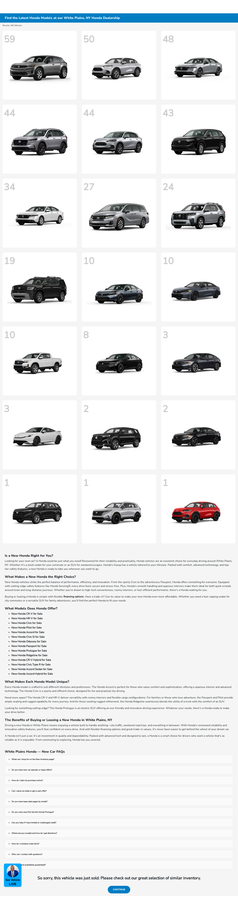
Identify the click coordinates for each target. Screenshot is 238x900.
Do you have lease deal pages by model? (29, 801)
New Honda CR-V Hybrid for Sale (31, 660)
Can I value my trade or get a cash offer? (29, 791)
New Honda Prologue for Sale (29, 651)
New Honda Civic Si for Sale (28, 637)
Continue (119, 889)
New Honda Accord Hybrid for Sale (32, 674)
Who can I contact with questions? (27, 854)
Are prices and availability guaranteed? (29, 865)
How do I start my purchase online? (27, 780)
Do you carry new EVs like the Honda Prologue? (33, 812)
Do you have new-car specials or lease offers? (32, 770)
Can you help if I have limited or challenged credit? (34, 822)
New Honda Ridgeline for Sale (29, 655)
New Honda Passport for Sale (29, 646)
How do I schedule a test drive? (25, 843)
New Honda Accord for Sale (27, 632)
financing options (73, 596)
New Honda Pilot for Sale (26, 627)
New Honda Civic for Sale (26, 623)
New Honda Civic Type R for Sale (31, 664)
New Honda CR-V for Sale (26, 614)
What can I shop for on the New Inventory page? (33, 759)
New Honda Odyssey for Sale (28, 641)
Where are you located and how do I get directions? (34, 833)
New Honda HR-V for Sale (27, 618)
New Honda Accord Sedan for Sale (31, 669)
